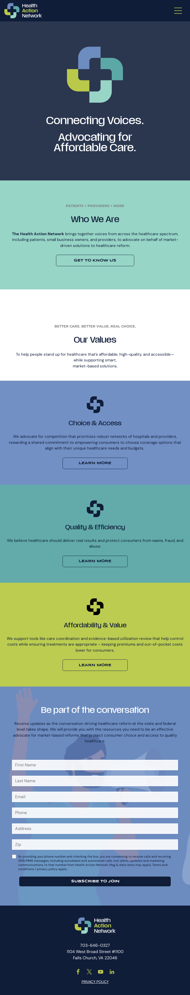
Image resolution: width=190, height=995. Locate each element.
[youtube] (101, 972)
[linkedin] (112, 972)
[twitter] (89, 972)
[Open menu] (178, 11)
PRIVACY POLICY (95, 981)
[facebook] (78, 972)
